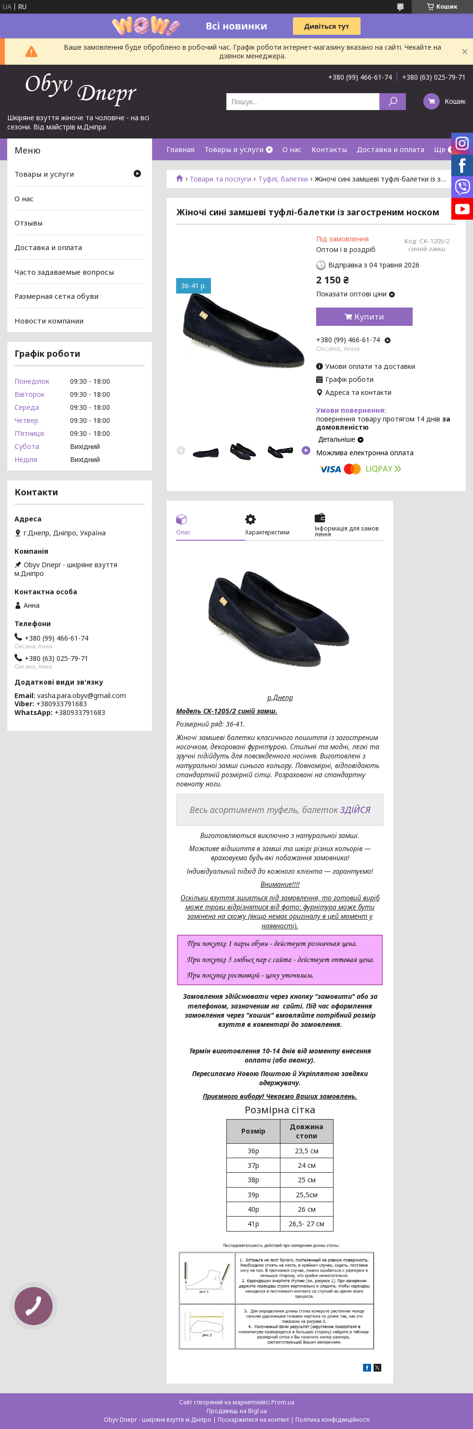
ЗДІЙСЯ (355, 809)
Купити (369, 316)
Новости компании (48, 320)
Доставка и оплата (390, 149)
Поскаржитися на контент (253, 1419)
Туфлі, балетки (283, 179)
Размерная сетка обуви (56, 296)
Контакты (329, 149)
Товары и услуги (234, 149)
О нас (292, 149)
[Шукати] (392, 101)
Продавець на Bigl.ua (237, 1411)
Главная (181, 149)
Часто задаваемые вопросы (64, 271)
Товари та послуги (220, 179)
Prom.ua (282, 1402)
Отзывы (28, 222)
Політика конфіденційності (332, 1419)
